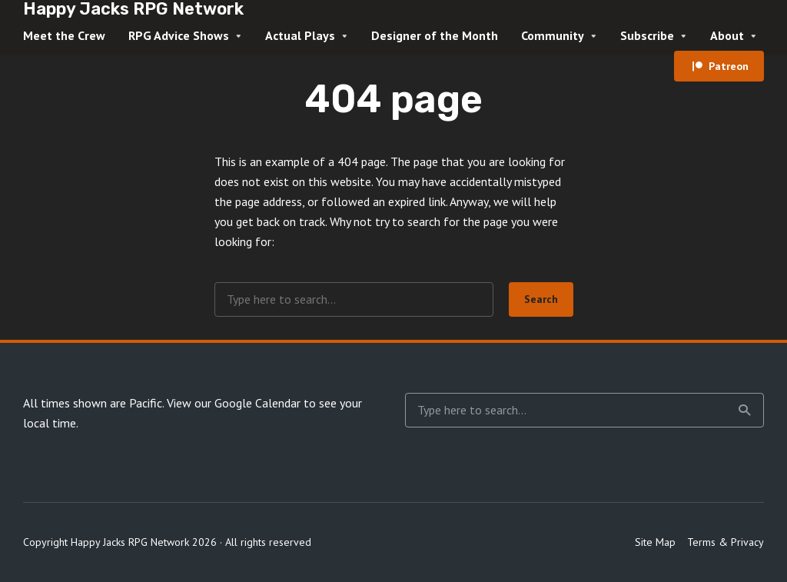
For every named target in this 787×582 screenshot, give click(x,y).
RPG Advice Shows (178, 35)
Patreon (729, 66)
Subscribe (647, 35)
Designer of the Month (434, 35)
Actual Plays (300, 35)
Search (541, 299)
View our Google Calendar (234, 403)
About (727, 35)
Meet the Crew (64, 35)
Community (552, 35)
